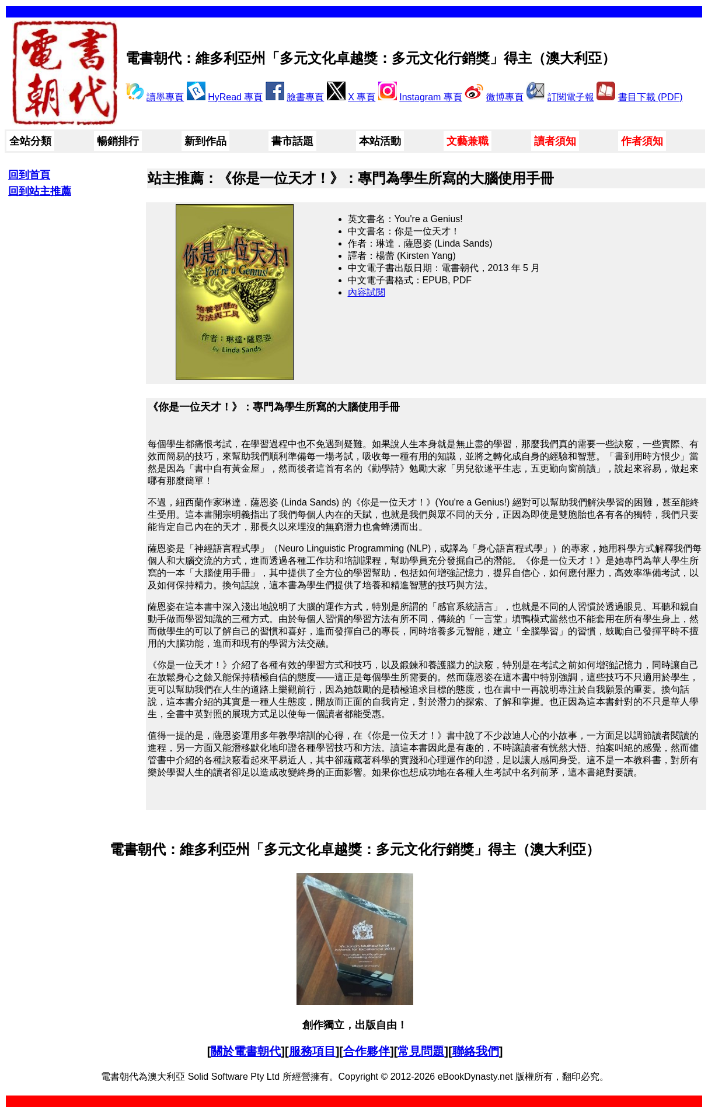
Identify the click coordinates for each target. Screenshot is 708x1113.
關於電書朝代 (246, 1051)
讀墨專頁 (165, 97)
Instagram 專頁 (430, 97)
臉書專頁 (305, 97)
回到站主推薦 (39, 191)
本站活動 (380, 141)
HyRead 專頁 (235, 97)
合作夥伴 (366, 1051)
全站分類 (30, 141)
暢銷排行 (118, 141)
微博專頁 (505, 97)
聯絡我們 (475, 1051)
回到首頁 (29, 175)
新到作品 (205, 141)
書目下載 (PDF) (650, 97)
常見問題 (420, 1051)
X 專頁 (361, 97)
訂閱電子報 (570, 97)
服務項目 (312, 1051)
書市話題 (292, 141)
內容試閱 (366, 292)
